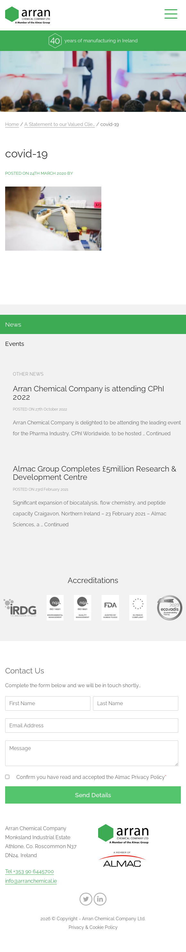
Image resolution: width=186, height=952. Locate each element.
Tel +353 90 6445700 (29, 871)
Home (12, 124)
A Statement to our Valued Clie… (59, 124)
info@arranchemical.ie (31, 881)
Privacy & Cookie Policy (93, 927)
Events (14, 343)
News (13, 324)
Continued (158, 433)
